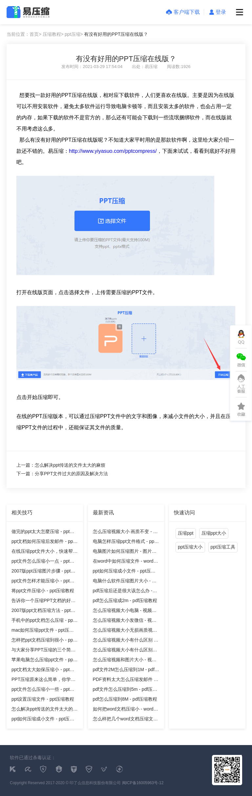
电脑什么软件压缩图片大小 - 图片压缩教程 (125, 582)
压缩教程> (53, 34)
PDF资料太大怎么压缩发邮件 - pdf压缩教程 (124, 680)
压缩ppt (185, 533)
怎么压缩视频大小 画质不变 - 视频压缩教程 (125, 532)
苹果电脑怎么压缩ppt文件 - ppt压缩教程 (42, 661)
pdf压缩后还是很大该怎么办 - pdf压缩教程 (123, 592)
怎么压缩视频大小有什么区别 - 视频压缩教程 (124, 641)
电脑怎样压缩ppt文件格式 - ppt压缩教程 (124, 542)
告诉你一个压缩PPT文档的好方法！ (43, 601)
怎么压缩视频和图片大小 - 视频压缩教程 (125, 661)
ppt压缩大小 (190, 547)
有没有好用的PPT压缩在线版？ (116, 34)
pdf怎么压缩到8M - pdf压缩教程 (125, 699)
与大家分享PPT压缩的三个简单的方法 (43, 651)
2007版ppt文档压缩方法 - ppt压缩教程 (43, 611)
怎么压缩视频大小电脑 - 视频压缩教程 (125, 611)
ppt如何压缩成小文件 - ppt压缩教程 (42, 720)
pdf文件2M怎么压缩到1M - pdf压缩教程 (126, 670)
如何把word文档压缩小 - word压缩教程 (125, 710)
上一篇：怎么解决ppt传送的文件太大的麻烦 (60, 465)
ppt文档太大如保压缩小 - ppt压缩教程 (42, 670)
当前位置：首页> (24, 34)
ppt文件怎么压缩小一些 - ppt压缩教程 (42, 690)
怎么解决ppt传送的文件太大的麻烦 (44, 710)
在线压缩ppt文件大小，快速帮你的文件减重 (44, 552)
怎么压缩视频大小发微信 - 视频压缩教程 (125, 621)
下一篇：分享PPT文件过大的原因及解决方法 (62, 473)
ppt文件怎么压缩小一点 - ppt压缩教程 (42, 562)
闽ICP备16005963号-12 (143, 783)
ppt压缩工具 (223, 547)
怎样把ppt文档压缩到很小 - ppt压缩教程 (42, 641)
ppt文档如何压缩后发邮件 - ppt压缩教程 (42, 542)
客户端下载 (183, 12)
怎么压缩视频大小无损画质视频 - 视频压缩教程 (125, 631)
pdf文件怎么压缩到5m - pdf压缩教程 (125, 690)
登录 (217, 12)
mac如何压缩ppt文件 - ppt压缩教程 (42, 631)
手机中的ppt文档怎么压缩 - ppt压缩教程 (42, 621)
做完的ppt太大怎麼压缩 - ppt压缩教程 (42, 532)
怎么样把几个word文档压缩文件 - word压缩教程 (125, 720)
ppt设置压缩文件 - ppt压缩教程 (42, 699)
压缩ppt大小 (213, 533)
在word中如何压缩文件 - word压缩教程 (125, 562)
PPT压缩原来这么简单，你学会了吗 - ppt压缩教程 (43, 680)
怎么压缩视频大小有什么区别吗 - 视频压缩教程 (125, 651)
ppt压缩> (74, 34)
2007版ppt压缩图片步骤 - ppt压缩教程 (43, 572)
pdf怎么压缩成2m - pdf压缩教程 (125, 600)
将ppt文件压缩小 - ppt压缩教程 (42, 590)
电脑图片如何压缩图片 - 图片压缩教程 (125, 552)
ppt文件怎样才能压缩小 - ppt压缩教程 (42, 582)
